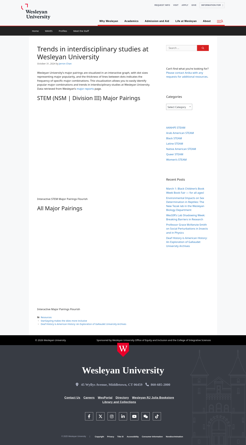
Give (193, 5)
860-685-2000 (160, 385)
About (207, 21)
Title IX (120, 437)
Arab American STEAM (180, 133)
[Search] (203, 48)
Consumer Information (152, 437)
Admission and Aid (157, 21)
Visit (176, 5)
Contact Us (72, 397)
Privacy (110, 437)
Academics (131, 21)
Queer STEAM (174, 154)
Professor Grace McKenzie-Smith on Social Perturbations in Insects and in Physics (187, 228)
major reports (85, 88)
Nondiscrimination (174, 437)
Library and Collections (119, 402)
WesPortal (105, 397)
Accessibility (133, 437)
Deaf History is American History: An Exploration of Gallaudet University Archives (84, 324)
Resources (46, 317)
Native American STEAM (181, 149)
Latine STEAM (174, 143)
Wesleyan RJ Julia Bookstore (153, 397)
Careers (89, 397)
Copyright (99, 437)
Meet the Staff (81, 30)
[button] (220, 21)
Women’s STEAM (176, 159)
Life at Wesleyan (186, 21)
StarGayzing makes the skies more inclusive (64, 320)
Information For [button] (212, 5)
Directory (122, 397)
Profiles (63, 30)
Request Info (162, 5)
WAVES (49, 30)
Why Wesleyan (108, 21)
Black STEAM (174, 138)
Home (35, 30)
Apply (185, 5)
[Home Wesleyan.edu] (123, 350)
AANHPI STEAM (175, 127)
